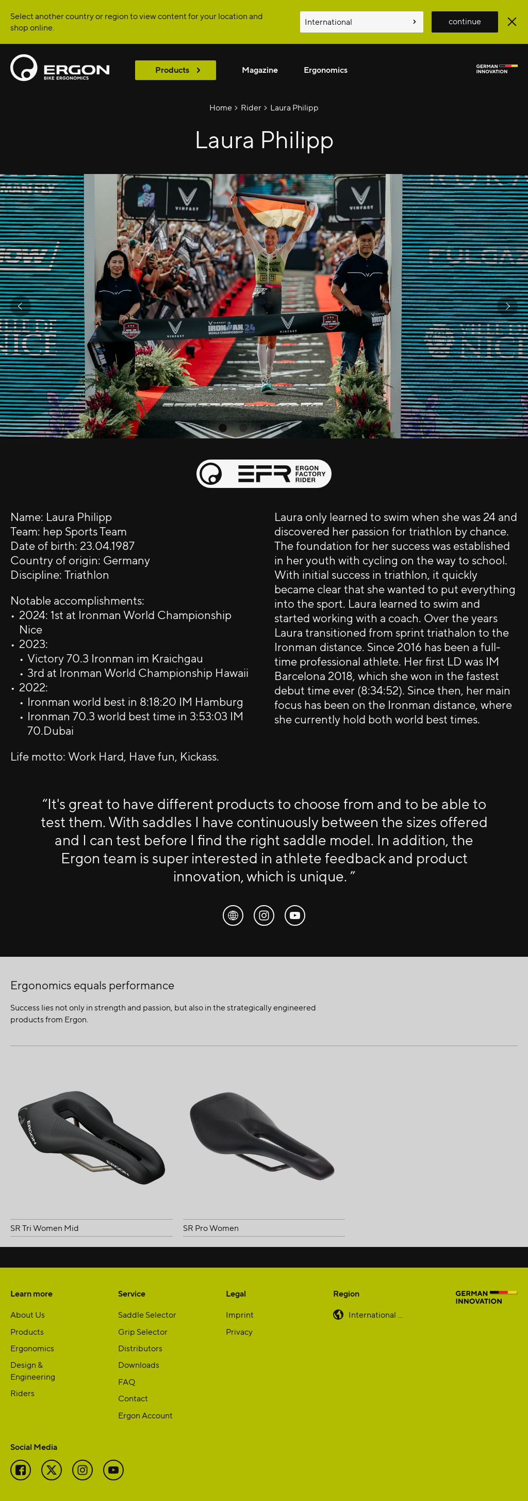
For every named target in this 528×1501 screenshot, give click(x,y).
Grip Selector (143, 1331)
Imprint (240, 1314)
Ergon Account (145, 1415)
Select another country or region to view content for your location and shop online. (136, 21)
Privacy (239, 1331)
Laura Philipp (294, 107)
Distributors (140, 1347)
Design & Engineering (32, 1370)
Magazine (260, 69)
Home (220, 107)
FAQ (126, 1381)
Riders (22, 1392)
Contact (133, 1398)
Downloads (138, 1364)
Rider (251, 107)
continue (465, 20)
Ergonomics (326, 69)
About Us (27, 1314)
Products (172, 69)
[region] (264, 306)
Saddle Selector (147, 1314)
